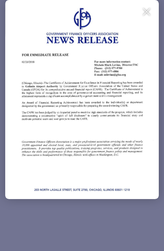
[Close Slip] (146, 11)
